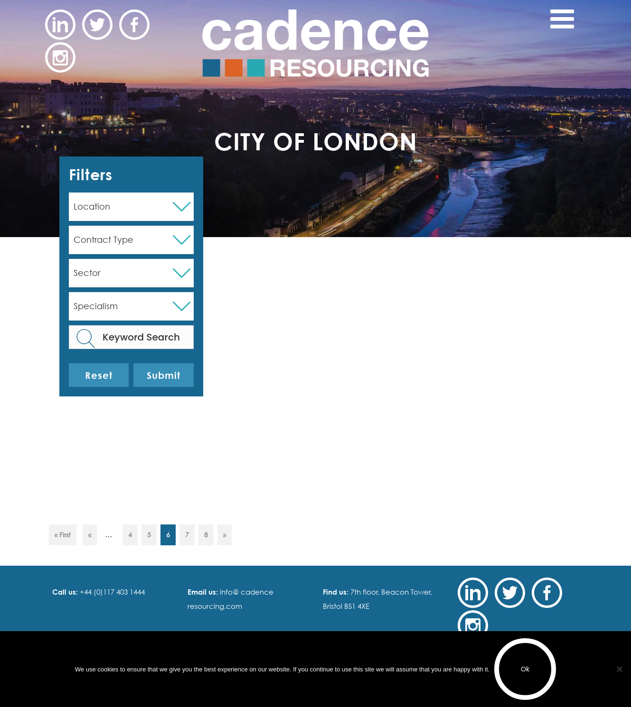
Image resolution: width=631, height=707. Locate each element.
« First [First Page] (63, 535)
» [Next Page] (224, 535)
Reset (99, 375)
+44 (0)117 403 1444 (111, 592)
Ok (525, 669)
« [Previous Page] (89, 535)
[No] (619, 669)
